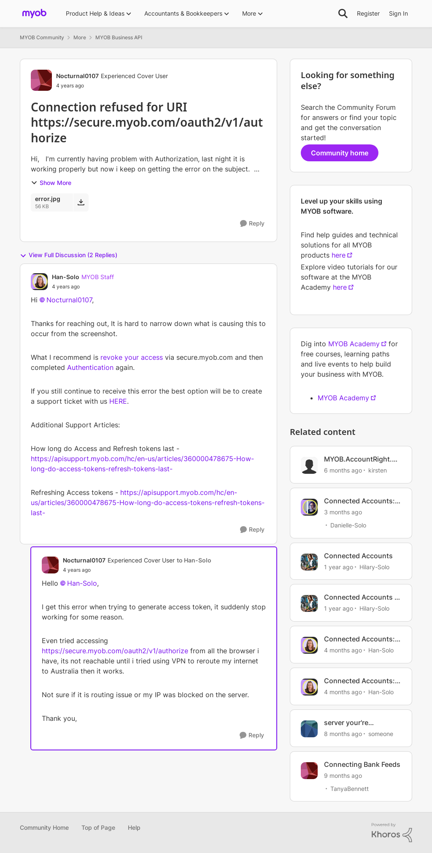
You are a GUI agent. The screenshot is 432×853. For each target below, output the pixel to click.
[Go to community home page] (34, 13)
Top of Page (98, 827)
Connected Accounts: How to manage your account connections (359, 501)
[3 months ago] (343, 512)
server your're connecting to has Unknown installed (354, 722)
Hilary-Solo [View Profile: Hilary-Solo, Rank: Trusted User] (374, 566)
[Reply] (252, 223)
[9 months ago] (343, 775)
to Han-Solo (194, 560)
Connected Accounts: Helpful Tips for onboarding (359, 639)
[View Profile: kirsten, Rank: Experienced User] (309, 465)
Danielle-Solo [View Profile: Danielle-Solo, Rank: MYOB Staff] (348, 525)
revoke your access (131, 357)
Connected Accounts (358, 555)
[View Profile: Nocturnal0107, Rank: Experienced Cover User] (41, 80)
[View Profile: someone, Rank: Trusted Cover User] (309, 728)
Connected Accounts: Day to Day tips (359, 680)
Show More (51, 182)
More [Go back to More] (79, 37)
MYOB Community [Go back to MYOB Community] (42, 37)
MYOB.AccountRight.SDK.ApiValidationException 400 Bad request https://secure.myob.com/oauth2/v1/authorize (362, 459)
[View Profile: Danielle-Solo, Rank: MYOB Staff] (309, 507)
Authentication (90, 367)
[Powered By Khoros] (392, 832)
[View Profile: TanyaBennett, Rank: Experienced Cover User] (309, 770)
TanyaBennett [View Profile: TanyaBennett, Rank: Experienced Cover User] (349, 788)
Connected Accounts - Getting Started (360, 597)
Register (368, 13)
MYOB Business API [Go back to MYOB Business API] (118, 37)
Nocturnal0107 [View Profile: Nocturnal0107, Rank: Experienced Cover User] (77, 75)
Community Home (44, 827)
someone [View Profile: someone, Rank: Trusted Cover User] (380, 733)
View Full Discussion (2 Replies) (68, 255)
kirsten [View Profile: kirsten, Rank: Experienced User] (377, 470)
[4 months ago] (343, 650)
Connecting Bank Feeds (362, 764)
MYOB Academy (354, 344)
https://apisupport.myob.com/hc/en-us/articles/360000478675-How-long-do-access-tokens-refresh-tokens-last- (148, 502)
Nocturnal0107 (69, 300)
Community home (339, 153)
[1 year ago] (338, 566)
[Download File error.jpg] (81, 202)
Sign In (398, 13)
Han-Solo (82, 583)
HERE (118, 401)
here (339, 255)
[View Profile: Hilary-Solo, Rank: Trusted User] (309, 562)
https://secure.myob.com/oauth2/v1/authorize (115, 651)
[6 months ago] (343, 470)
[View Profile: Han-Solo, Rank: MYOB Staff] (39, 281)
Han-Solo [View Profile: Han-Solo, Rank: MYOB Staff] (65, 276)
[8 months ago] (343, 733)
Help (134, 827)
